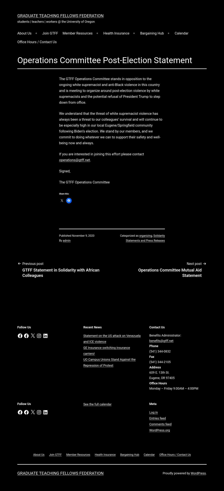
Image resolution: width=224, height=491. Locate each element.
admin (67, 240)
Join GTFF (50, 33)
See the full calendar (97, 404)
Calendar (181, 33)
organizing (145, 235)
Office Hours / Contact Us (37, 42)
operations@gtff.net (74, 160)
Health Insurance (116, 33)
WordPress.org (159, 430)
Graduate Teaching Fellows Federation (60, 15)
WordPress (198, 473)
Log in (153, 412)
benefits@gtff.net (161, 341)
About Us (24, 33)
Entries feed (157, 418)
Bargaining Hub (152, 33)
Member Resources (78, 33)
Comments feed (160, 424)
